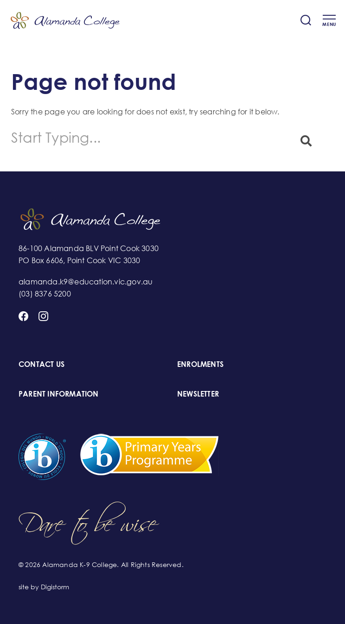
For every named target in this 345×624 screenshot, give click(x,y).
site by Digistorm (44, 587)
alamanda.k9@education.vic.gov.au (86, 281)
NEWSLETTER (198, 393)
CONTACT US (41, 364)
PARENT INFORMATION (59, 393)
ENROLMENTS (200, 364)
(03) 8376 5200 (45, 293)
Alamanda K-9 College (65, 20)
